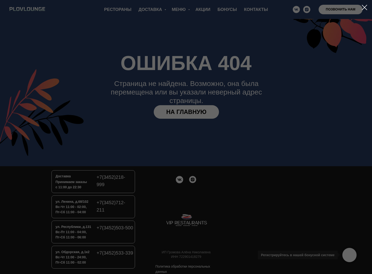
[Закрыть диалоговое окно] (364, 7)
